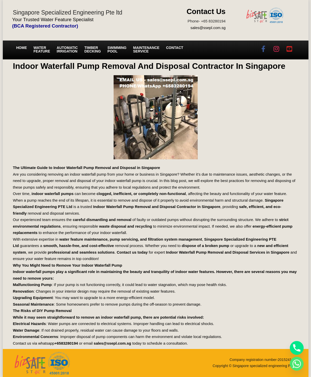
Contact (174, 48)
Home (21, 48)
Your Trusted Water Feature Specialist (53, 19)
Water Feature (42, 49)
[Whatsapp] (297, 364)
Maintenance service (146, 49)
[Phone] (297, 348)
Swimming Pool (117, 49)
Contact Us (205, 11)
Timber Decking (92, 49)
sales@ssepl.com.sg (208, 27)
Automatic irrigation (67, 49)
